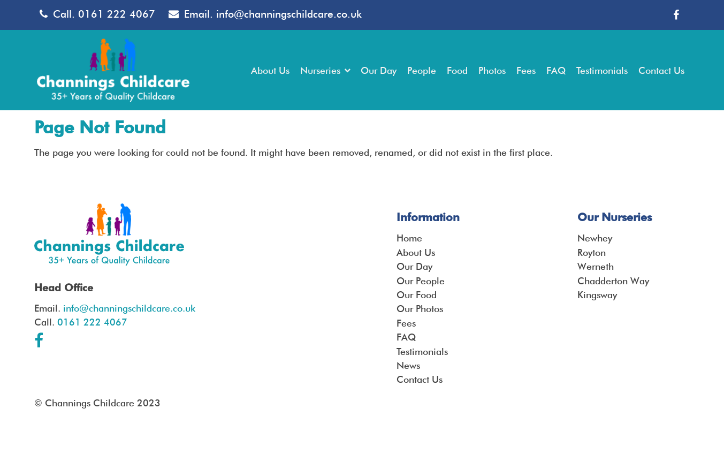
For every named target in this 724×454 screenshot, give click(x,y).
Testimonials (422, 351)
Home (409, 238)
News (408, 365)
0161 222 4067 (116, 14)
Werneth (595, 266)
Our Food (417, 294)
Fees (406, 323)
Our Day (414, 266)
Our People (421, 280)
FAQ (406, 337)
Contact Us (420, 379)
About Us (416, 252)
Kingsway (597, 294)
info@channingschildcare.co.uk (289, 14)
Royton (591, 252)
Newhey (594, 238)
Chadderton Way (613, 280)
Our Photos (420, 308)
